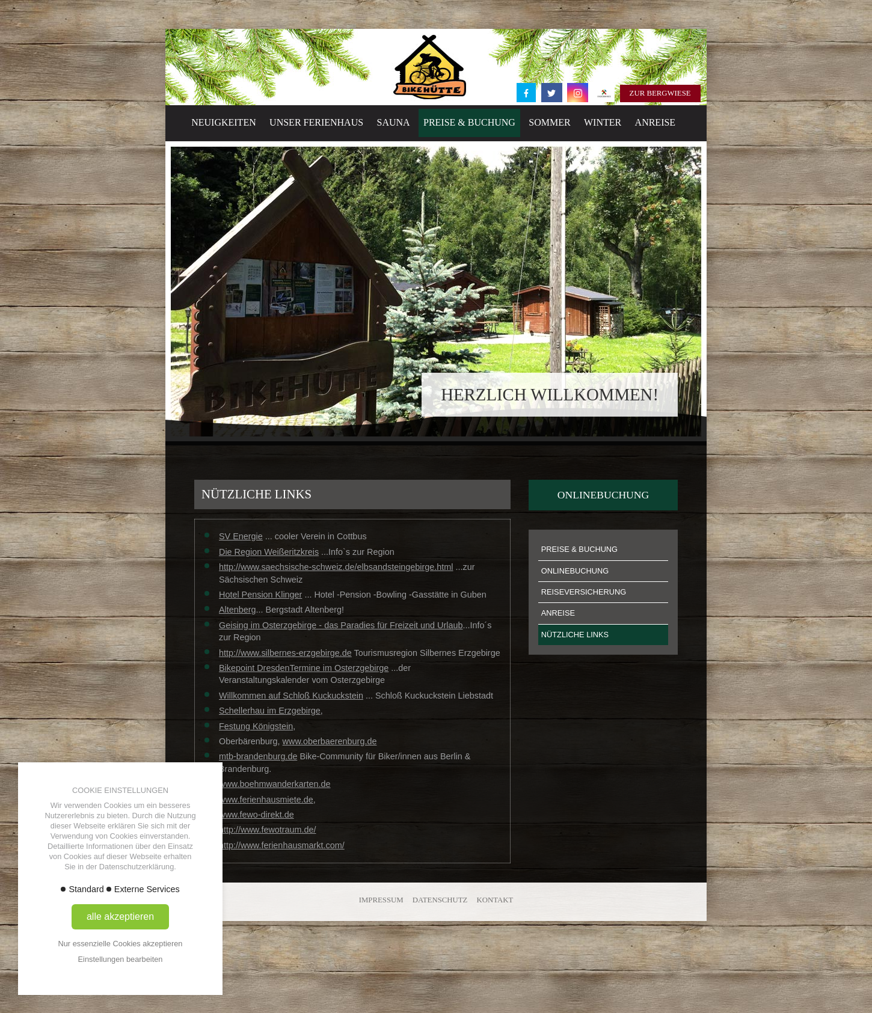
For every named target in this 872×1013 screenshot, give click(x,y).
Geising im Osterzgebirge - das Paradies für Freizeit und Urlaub (341, 625)
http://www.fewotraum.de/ (267, 829)
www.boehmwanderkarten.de (275, 784)
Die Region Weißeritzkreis (269, 552)
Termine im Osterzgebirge (339, 668)
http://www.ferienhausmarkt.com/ (282, 845)
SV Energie (241, 536)
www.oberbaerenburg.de (330, 741)
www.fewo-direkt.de (256, 814)
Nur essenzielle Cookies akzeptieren (120, 943)
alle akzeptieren (120, 916)
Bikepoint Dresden (254, 668)
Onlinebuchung (603, 495)
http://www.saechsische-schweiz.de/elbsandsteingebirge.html (336, 567)
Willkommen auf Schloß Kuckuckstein (291, 695)
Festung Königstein (256, 726)
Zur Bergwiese (660, 93)
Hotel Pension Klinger (260, 594)
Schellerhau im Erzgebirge (270, 710)
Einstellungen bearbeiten (120, 959)
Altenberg (237, 609)
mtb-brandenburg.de (258, 756)
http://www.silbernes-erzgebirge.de (285, 653)
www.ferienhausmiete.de (266, 799)
